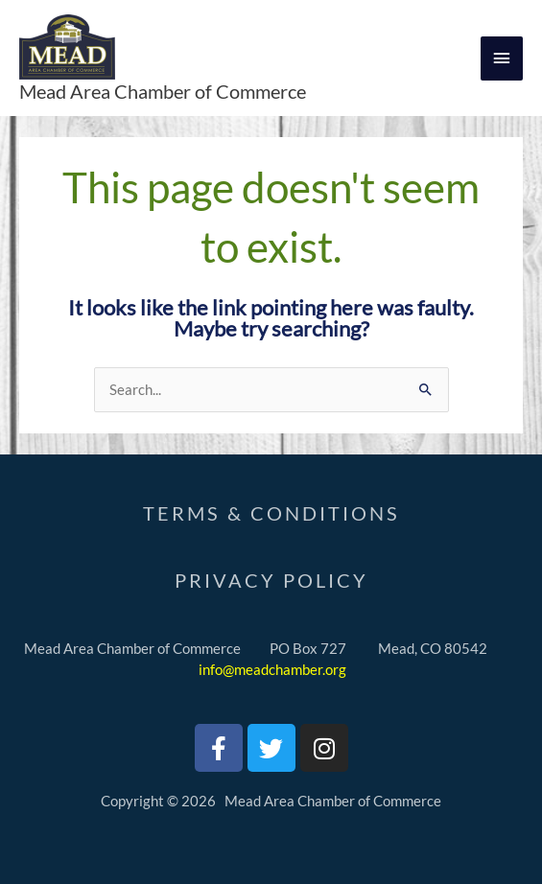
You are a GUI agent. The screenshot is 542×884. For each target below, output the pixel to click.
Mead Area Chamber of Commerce (162, 91)
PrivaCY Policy (271, 580)
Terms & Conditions (271, 512)
